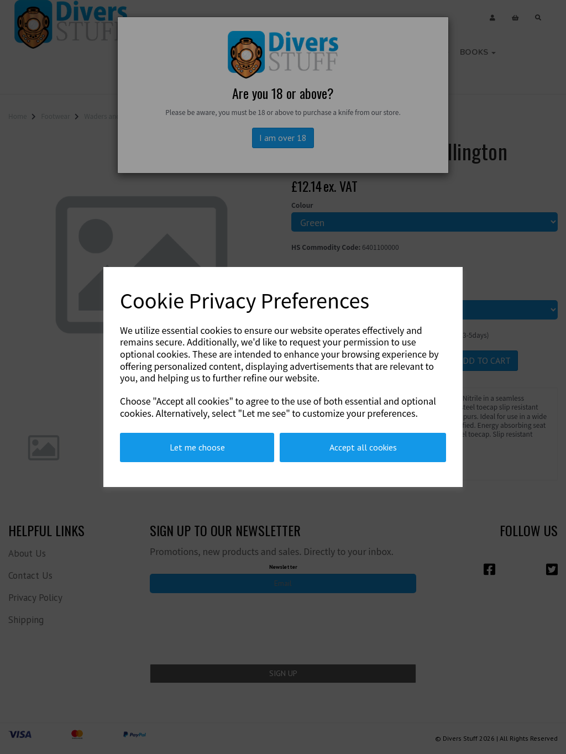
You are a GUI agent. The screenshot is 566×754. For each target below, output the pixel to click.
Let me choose (197, 447)
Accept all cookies (363, 447)
